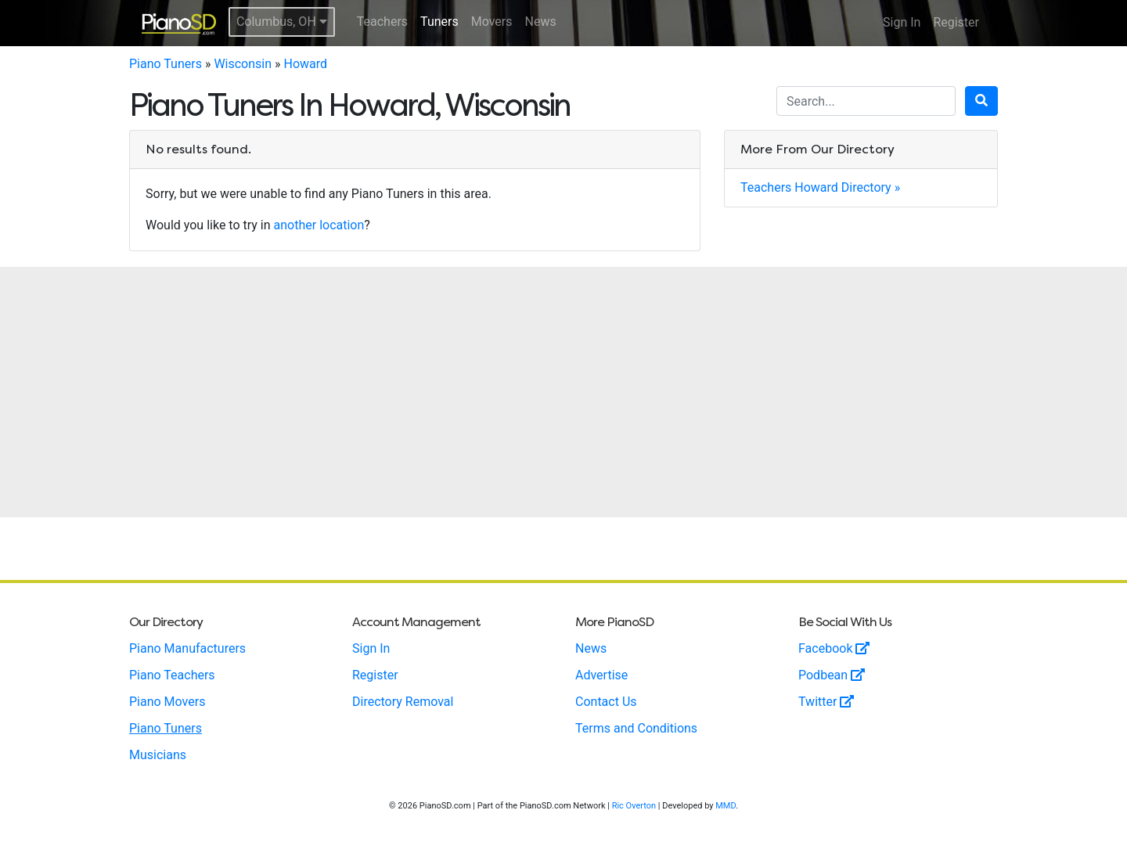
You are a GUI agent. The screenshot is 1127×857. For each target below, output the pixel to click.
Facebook (834, 648)
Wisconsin (243, 63)
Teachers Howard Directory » (820, 187)
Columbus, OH (281, 21)
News (540, 21)
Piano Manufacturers (187, 648)
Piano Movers (167, 701)
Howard (305, 63)
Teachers (382, 21)
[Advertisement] (563, 392)
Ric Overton (634, 806)
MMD (725, 806)
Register (956, 22)
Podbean (831, 675)
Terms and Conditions (636, 728)
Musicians (157, 754)
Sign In (901, 22)
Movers (492, 21)
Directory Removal (402, 701)
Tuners (439, 21)
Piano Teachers (172, 675)
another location (319, 225)
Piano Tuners (165, 63)
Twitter (826, 701)
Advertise (601, 675)
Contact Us (606, 701)
